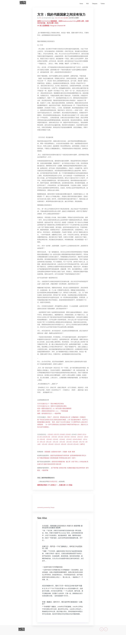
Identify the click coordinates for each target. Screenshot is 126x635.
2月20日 (73, 437)
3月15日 (69, 442)
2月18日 (60, 437)
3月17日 (81, 442)
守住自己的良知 (45, 420)
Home (81, 3)
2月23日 (42, 439)
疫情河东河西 (56, 462)
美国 (46, 452)
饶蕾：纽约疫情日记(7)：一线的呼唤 (49, 413)
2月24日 (49, 439)
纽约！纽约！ (72, 458)
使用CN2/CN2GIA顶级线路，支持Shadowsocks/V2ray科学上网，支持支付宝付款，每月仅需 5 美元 (63, 22)
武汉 (61, 18)
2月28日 (62, 439)
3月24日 (76, 444)
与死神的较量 (54, 458)
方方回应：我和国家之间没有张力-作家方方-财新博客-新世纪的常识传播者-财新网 (62, 527)
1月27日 (56, 434)
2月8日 (79, 434)
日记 (56, 18)
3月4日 (74, 439)
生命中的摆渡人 (44, 427)
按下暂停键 (54, 468)
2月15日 (54, 437)
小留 (72, 462)
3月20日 (51, 444)
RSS (87, 3)
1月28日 (62, 434)
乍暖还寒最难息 (44, 458)
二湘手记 (82, 444)
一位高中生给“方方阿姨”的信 (52, 567)
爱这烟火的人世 (65, 417)
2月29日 (69, 439)
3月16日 (75, 442)
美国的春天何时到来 (62, 455)
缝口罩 (68, 462)
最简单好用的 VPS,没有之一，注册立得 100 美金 (54, 485)
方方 (40, 18)
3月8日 (79, 439)
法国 (52, 452)
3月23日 (70, 444)
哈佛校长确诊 (71, 468)
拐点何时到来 (80, 468)
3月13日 (55, 442)
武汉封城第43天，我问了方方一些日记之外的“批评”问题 (62, 586)
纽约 (59, 452)
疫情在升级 (62, 468)
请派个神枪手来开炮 (69, 424)
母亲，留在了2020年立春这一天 (62, 422)
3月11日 (42, 442)
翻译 (67, 18)
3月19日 (44, 444)
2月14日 (47, 437)
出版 (64, 18)
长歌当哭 (58, 464)
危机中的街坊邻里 (49, 464)
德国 (48, 452)
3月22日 (63, 444)
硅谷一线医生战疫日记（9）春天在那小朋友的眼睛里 (54, 408)
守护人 (76, 462)
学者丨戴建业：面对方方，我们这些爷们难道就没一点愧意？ (62, 603)
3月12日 (48, 442)
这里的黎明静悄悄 (75, 455)
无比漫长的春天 (76, 420)
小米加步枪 (82, 462)
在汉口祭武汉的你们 (56, 420)
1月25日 (50, 434)
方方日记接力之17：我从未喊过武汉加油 (50, 403)
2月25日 (55, 439)
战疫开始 (53, 455)
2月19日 (67, 437)
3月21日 (57, 444)
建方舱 (63, 462)
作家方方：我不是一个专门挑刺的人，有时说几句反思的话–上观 (62, 547)
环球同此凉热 (63, 458)
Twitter (103, 3)
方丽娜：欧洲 (66, 452)
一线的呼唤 (44, 470)
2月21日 (80, 437)
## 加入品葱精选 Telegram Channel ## (51, 26)
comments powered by (45, 507)
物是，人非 (66, 420)
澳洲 (73, 452)
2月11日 (42, 437)
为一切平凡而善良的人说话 (54, 424)
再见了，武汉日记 (53, 417)
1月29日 (68, 434)
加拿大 (56, 452)
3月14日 (62, 442)
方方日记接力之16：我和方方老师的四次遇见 (52, 406)
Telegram (94, 3)
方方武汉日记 (53, 481)
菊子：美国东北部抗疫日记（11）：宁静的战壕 (52, 411)
